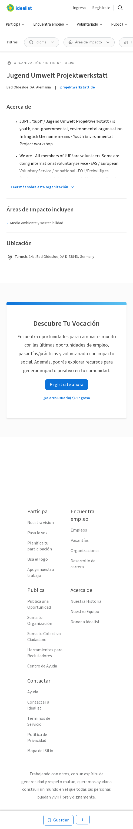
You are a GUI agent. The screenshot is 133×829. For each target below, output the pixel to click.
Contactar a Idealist (38, 705)
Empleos (79, 530)
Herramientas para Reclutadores (44, 653)
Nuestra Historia (86, 601)
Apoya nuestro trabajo (40, 572)
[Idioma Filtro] (41, 42)
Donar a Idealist (85, 622)
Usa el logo (37, 559)
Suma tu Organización (39, 620)
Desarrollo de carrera (83, 564)
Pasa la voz (37, 533)
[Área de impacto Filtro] (89, 42)
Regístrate (101, 8)
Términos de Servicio (38, 721)
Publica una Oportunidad (39, 604)
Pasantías (80, 540)
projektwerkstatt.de (77, 87)
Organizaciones (85, 551)
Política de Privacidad (37, 738)
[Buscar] (120, 8)
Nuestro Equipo (85, 612)
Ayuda (32, 692)
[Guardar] (58, 820)
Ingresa (79, 8)
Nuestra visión (40, 523)
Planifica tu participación (39, 546)
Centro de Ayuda (42, 666)
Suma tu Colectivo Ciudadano (44, 637)
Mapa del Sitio (40, 751)
